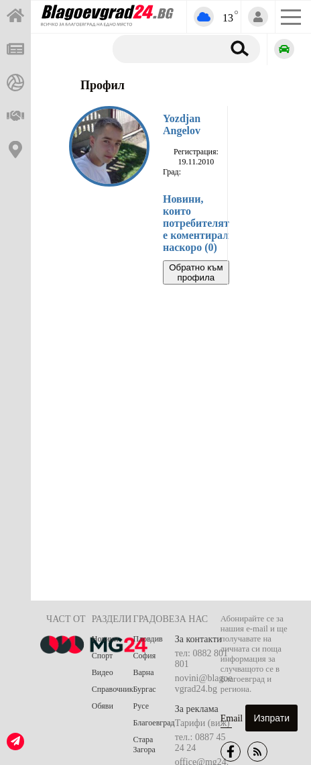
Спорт (102, 655)
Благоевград (154, 722)
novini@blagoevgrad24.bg (204, 683)
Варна (143, 672)
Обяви (102, 706)
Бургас (144, 689)
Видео (102, 672)
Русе (141, 706)
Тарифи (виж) (202, 723)
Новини (105, 639)
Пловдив (148, 639)
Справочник (112, 689)
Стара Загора (144, 744)
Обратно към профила (196, 272)
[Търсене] (165, 48)
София (144, 655)
